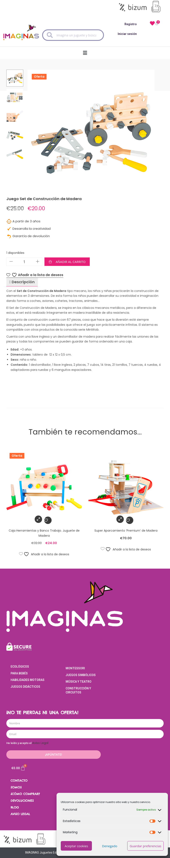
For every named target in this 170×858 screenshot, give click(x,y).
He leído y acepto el (27, 743)
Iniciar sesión (127, 34)
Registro (130, 24)
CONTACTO (19, 780)
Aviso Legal (40, 743)
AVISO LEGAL (20, 814)
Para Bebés (19, 673)
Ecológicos (20, 666)
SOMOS (16, 787)
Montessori (75, 668)
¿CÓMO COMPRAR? (25, 794)
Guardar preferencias (145, 846)
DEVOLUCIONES (22, 801)
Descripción (23, 282)
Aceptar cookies (76, 846)
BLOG (15, 807)
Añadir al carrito (71, 262)
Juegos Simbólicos (81, 675)
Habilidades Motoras (27, 680)
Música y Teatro (78, 681)
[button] (84, 52)
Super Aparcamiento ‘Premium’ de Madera (126, 530)
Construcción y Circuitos (78, 690)
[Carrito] (18, 768)
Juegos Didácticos (25, 686)
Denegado (109, 846)
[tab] (22, 282)
